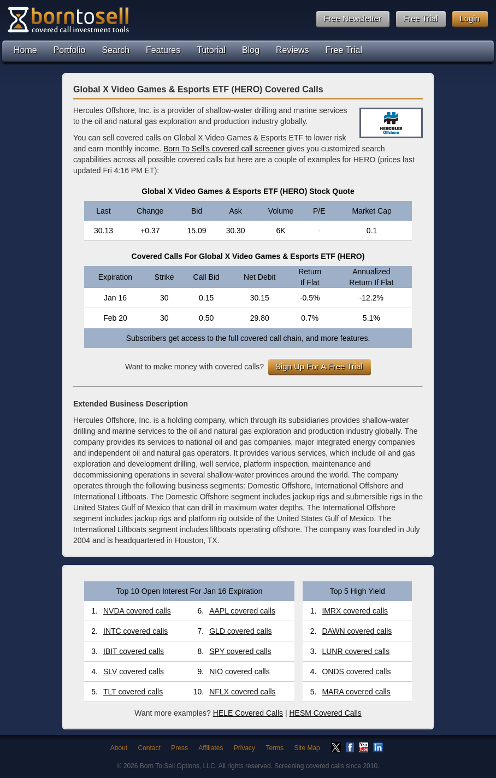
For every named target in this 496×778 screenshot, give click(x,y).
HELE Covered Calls (248, 713)
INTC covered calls (135, 631)
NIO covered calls (239, 671)
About (118, 748)
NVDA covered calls (137, 610)
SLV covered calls (133, 671)
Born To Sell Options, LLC (177, 766)
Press (179, 748)
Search (115, 50)
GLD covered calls (240, 631)
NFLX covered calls (242, 691)
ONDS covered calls (356, 671)
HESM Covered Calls (325, 713)
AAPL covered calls (242, 610)
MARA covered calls (356, 691)
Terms (274, 748)
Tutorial (211, 50)
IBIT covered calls (133, 651)
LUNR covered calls (355, 651)
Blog (250, 50)
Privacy (244, 748)
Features (163, 50)
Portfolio (70, 50)
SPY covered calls (240, 651)
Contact (149, 748)
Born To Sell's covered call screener (224, 148)
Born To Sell (68, 19)
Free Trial (344, 50)
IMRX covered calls (355, 610)
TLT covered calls (133, 691)
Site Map (307, 748)
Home (25, 50)
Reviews (292, 50)
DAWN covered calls (357, 631)
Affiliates (210, 748)
